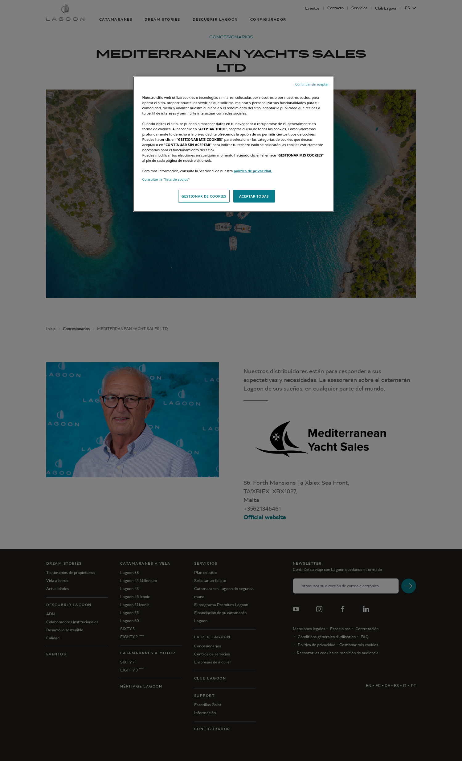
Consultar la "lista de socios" (166, 179)
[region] (233, 144)
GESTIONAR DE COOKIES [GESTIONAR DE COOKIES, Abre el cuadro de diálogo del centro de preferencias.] (204, 196)
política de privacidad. (253, 171)
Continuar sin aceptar (312, 84)
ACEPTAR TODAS (254, 196)
